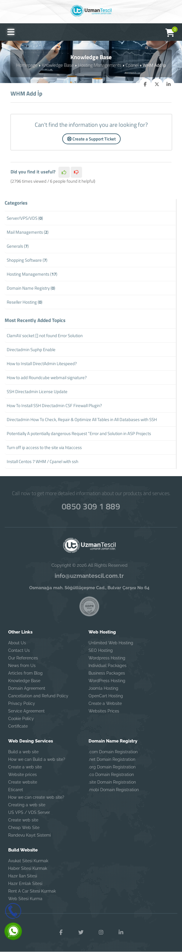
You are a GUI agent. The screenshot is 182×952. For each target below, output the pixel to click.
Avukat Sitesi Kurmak (28, 860)
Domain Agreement (26, 688)
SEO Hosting (101, 650)
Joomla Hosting (103, 688)
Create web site (23, 820)
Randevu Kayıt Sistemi (29, 835)
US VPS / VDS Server (29, 812)
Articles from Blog (25, 673)
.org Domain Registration (112, 767)
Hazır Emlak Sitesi (25, 883)
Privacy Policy (21, 703)
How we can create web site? (36, 797)
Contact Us (19, 650)
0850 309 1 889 (91, 505)
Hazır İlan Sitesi (22, 876)
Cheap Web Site (23, 827)
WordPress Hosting (107, 680)
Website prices (22, 774)
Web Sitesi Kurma (25, 898)
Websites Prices (104, 711)
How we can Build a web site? (36, 759)
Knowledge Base (58, 64)
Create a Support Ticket (91, 139)
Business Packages (107, 673)
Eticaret (15, 789)
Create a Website (105, 703)
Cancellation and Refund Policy (38, 696)
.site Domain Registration (112, 782)
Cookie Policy (21, 718)
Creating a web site (26, 805)
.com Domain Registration (113, 751)
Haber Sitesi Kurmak (27, 868)
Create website (22, 782)
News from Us (22, 665)
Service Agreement (26, 711)
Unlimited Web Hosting (111, 642)
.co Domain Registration (111, 774)
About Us (17, 642)
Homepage (28, 64)
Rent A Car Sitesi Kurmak (32, 891)
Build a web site (23, 751)
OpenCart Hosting (106, 696)
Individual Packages (107, 665)
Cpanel (130, 64)
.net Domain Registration (112, 759)
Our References (23, 658)
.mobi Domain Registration (114, 789)
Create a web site (25, 767)
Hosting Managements (99, 64)
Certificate (18, 726)
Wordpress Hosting (107, 658)
